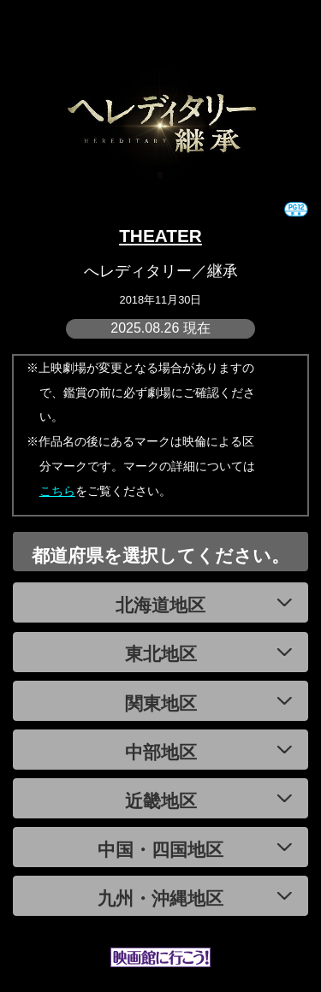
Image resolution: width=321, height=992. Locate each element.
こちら (57, 491)
